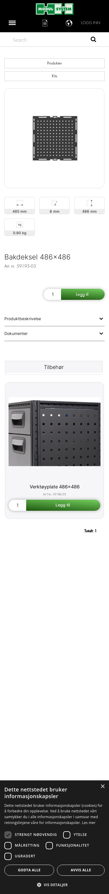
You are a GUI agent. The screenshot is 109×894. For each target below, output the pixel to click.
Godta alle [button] (29, 870)
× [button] (102, 786)
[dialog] (54, 837)
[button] (54, 884)
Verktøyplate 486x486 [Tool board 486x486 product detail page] (55, 487)
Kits (54, 76)
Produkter (54, 63)
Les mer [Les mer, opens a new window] (89, 822)
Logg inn (90, 22)
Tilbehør (54, 367)
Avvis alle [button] (81, 870)
